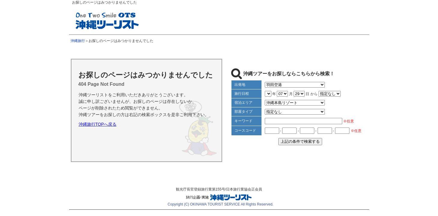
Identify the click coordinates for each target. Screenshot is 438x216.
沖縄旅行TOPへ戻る (98, 124)
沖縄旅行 (78, 41)
